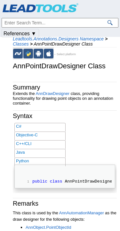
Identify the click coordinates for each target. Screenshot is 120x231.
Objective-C (27, 135)
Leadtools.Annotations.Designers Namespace (58, 38)
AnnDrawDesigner (53, 93)
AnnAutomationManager (81, 213)
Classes (21, 44)
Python (22, 160)
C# (18, 126)
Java (20, 152)
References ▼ (20, 33)
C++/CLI (23, 143)
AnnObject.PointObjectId (48, 228)
